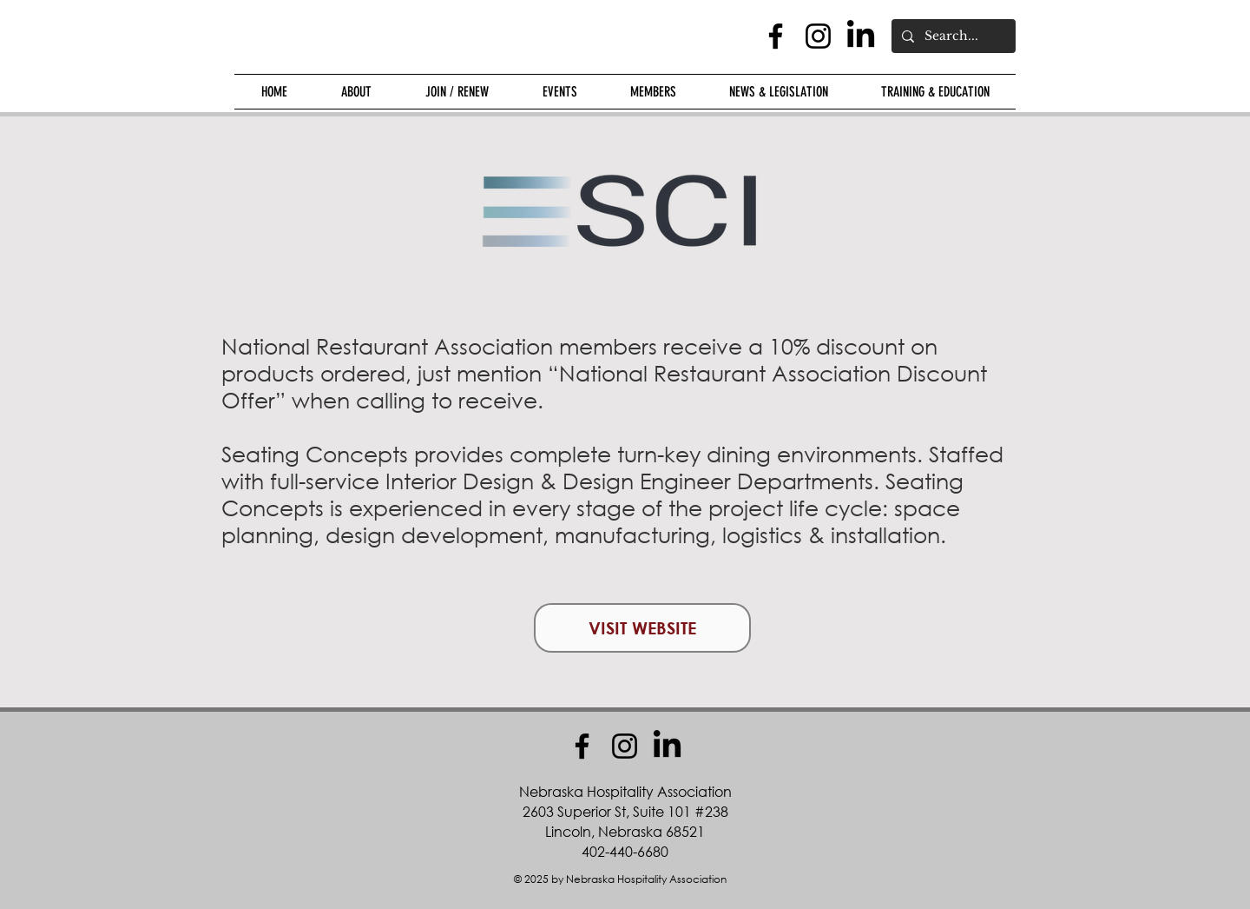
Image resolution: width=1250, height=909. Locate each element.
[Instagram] (818, 36)
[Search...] (951, 36)
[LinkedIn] (861, 36)
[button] (356, 92)
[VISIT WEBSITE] (642, 628)
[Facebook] (776, 36)
